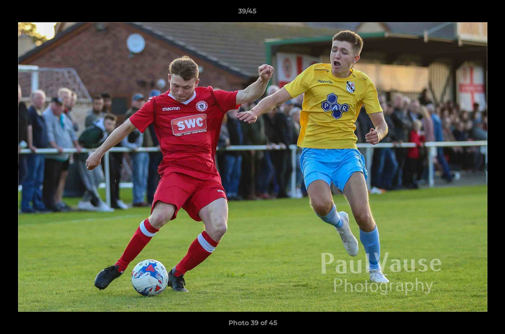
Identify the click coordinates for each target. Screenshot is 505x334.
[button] (466, 13)
